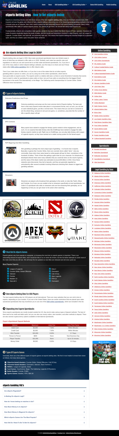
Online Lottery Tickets (101, 99)
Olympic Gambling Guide (102, 83)
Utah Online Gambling (101, 312)
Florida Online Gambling (101, 199)
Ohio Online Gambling (101, 283)
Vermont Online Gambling (102, 316)
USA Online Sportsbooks (102, 60)
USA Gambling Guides (79, 5)
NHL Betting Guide (100, 80)
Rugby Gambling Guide (101, 135)
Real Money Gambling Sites (103, 122)
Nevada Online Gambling (102, 260)
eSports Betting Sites (100, 109)
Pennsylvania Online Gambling (103, 293)
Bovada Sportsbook (100, 149)
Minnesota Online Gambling (102, 244)
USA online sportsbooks (55, 301)
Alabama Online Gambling (102, 173)
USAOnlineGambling (49, 433)
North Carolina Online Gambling (104, 277)
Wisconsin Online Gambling (102, 332)
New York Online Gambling (102, 273)
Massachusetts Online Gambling (104, 238)
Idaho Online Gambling (101, 209)
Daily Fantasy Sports (100, 106)
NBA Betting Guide (100, 70)
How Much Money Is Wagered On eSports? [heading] (19, 412)
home (43, 4)
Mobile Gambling (111, 4)
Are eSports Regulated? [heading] (12, 391)
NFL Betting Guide (100, 64)
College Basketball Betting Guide (104, 73)
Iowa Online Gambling (101, 218)
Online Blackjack (99, 103)
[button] (84, 391)
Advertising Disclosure (73, 433)
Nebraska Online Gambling (102, 257)
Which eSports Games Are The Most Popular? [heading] (20, 417)
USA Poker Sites (99, 86)
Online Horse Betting (100, 90)
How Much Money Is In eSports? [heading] (15, 407)
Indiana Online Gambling (102, 215)
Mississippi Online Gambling (103, 247)
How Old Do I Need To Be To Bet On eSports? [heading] (20, 422)
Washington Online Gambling (103, 322)
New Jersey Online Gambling (103, 267)
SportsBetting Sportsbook (102, 159)
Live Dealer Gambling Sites (102, 119)
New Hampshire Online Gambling (104, 264)
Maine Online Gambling (101, 231)
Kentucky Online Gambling (102, 225)
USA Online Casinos (100, 57)
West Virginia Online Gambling (103, 329)
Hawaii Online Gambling (101, 205)
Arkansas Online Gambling (102, 183)
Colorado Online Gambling (102, 189)
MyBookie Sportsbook (101, 156)
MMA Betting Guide (100, 93)
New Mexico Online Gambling (103, 270)
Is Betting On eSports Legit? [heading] (14, 396)
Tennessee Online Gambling (103, 306)
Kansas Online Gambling (102, 222)
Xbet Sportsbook (99, 162)
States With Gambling (96, 4)
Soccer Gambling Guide (101, 132)
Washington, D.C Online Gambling (105, 325)
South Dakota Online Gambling (104, 303)
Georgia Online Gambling (102, 202)
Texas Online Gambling (101, 309)
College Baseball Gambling (102, 138)
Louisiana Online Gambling (102, 228)
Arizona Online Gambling (102, 179)
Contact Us (61, 433)
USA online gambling (18, 67)
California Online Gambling (102, 186)
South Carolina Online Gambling (104, 299)
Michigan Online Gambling (102, 241)
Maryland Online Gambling (102, 234)
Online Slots (98, 96)
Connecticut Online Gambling (103, 192)
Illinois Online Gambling (101, 212)
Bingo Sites (97, 112)
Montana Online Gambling (102, 254)
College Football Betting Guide (103, 67)
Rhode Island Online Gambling (103, 296)
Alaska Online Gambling (101, 176)
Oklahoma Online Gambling (102, 286)
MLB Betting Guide (100, 77)
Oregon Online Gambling (102, 290)
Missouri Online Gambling (102, 251)
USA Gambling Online (62, 5)
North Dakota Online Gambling (103, 280)
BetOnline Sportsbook (101, 152)
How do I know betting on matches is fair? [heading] (19, 401)
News (50, 4)
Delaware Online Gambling (102, 196)
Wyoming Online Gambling (102, 335)
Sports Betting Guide (100, 129)
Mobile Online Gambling (101, 116)
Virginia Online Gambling (102, 319)
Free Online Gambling (101, 125)
